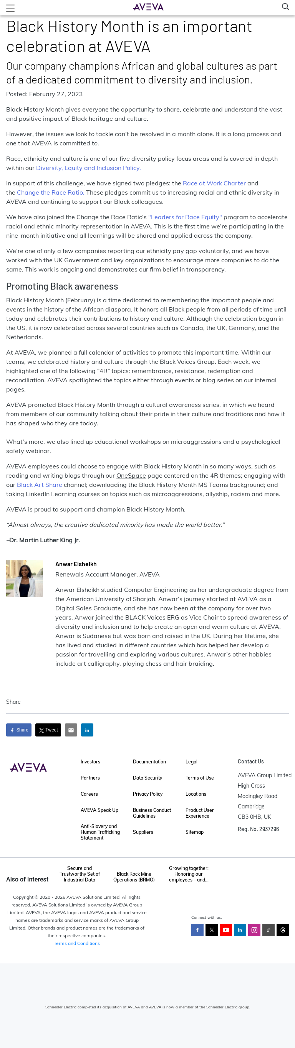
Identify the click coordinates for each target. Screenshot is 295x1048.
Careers (89, 794)
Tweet (48, 730)
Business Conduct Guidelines (152, 813)
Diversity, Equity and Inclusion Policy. (88, 168)
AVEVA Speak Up (99, 810)
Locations (196, 794)
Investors (90, 762)
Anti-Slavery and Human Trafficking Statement (100, 832)
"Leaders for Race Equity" (185, 217)
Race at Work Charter (213, 183)
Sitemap (195, 832)
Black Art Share (39, 484)
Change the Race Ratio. (51, 192)
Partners (90, 778)
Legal (191, 762)
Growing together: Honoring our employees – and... (189, 874)
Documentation (149, 762)
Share (18, 730)
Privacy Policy (147, 794)
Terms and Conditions (77, 943)
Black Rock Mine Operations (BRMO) (134, 877)
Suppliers (143, 832)
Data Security (147, 778)
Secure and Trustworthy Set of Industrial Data (80, 874)
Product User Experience (200, 813)
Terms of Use (200, 778)
